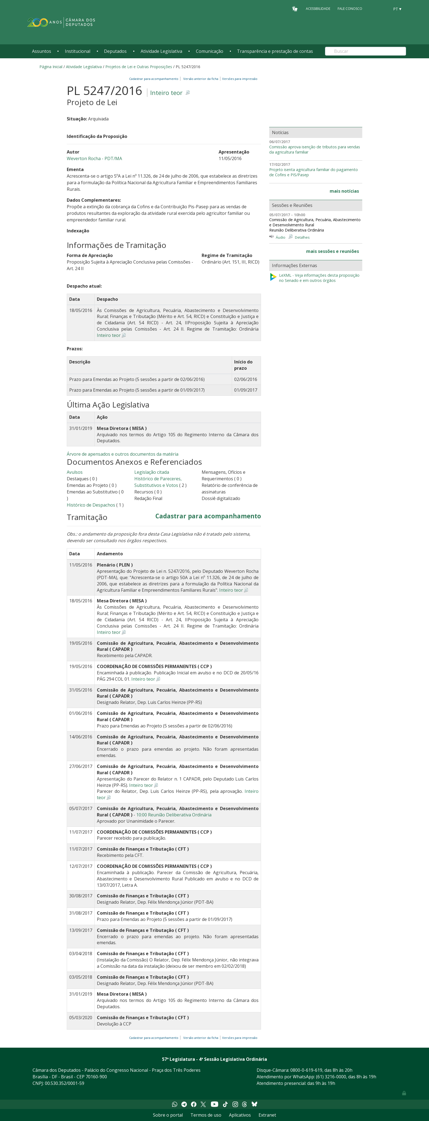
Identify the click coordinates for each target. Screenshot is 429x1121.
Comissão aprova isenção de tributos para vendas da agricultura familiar (314, 150)
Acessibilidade (318, 8)
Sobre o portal (168, 1115)
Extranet (267, 1115)
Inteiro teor (166, 92)
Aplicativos (240, 1115)
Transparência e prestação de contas (275, 51)
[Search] (365, 51)
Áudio (280, 237)
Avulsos (75, 472)
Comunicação (209, 51)
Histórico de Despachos (91, 505)
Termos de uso (205, 1115)
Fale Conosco (350, 8)
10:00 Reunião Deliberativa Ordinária (173, 815)
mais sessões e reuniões (332, 251)
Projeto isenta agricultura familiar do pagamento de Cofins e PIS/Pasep (313, 172)
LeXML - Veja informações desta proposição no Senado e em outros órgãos (314, 278)
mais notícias (344, 191)
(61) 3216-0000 (331, 1077)
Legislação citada (151, 472)
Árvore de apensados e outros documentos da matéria (122, 454)
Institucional (77, 51)
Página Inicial (50, 66)
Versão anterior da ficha (201, 79)
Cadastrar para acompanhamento (154, 79)
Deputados (115, 51)
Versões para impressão (239, 79)
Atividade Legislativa (161, 51)
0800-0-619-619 (306, 1070)
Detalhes (302, 237)
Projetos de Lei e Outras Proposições (138, 66)
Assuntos (41, 51)
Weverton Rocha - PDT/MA (94, 158)
